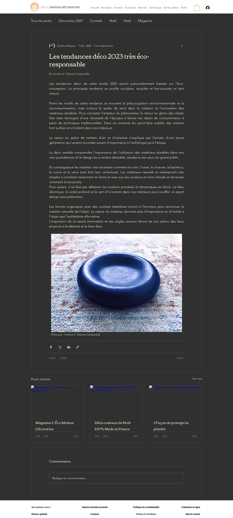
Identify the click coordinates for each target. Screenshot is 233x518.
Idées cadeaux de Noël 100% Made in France (113, 425)
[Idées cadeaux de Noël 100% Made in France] (116, 400)
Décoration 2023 (70, 21)
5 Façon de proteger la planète (171, 425)
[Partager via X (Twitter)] (60, 347)
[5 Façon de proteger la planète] (175, 400)
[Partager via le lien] (77, 347)
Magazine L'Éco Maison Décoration (54, 425)
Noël (112, 21)
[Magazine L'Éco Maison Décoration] (57, 400)
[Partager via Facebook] (51, 347)
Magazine (145, 21)
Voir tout (197, 378)
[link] (197, 7)
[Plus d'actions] (181, 46)
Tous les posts (41, 21)
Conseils (96, 21)
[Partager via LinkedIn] (68, 347)
